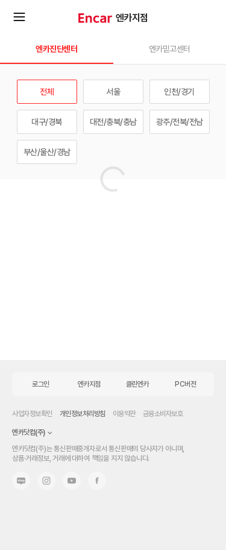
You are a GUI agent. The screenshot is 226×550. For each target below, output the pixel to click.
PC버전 (185, 384)
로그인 (40, 384)
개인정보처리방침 (82, 413)
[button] (113, 54)
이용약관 (124, 413)
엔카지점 (132, 18)
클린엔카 (137, 384)
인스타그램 (46, 481)
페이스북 (97, 481)
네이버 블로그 (21, 481)
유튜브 (72, 481)
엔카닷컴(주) (29, 432)
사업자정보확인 (32, 413)
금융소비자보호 (163, 413)
